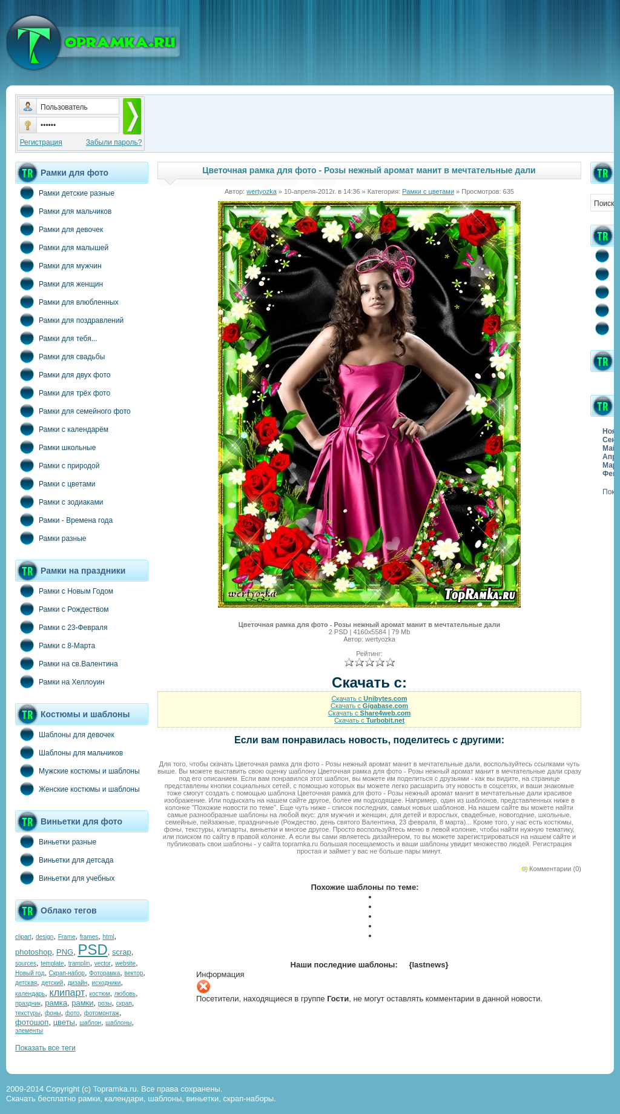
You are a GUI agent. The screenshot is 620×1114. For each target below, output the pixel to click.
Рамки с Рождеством (62, 609)
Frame (67, 936)
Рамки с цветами (55, 483)
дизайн (78, 983)
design (44, 936)
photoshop (33, 952)
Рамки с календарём (61, 429)
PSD (92, 949)
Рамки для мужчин (58, 265)
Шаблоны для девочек (64, 734)
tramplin (79, 963)
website (125, 963)
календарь (30, 993)
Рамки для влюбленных (67, 302)
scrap (121, 952)
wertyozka (261, 191)
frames (89, 936)
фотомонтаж (101, 1013)
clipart (23, 936)
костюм (100, 993)
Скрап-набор (67, 973)
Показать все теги (45, 1048)
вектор (134, 973)
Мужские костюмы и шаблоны (77, 770)
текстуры (28, 1013)
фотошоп (31, 1022)
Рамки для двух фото (62, 374)
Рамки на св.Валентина (66, 663)
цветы (64, 1022)
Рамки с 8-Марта (55, 645)
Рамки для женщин (59, 283)
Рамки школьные (55, 447)
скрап (124, 1003)
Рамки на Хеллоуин (60, 681)
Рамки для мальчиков (63, 211)
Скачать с (369, 698)
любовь (125, 993)
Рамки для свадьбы (60, 356)
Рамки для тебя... (56, 338)
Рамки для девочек (59, 229)
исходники (106, 983)
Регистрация (41, 142)
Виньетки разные (55, 841)
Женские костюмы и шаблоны (77, 789)
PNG (64, 952)
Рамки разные (50, 538)
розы (105, 1003)
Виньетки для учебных (64, 878)
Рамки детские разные (64, 193)
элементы (29, 1030)
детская (26, 983)
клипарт (67, 992)
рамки (82, 1002)
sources (25, 963)
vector (102, 963)
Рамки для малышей (61, 247)
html (108, 936)
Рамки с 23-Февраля (61, 627)
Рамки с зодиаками (59, 501)
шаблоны (118, 1023)
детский (52, 983)
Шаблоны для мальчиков (69, 752)
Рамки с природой (57, 465)
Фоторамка (104, 973)
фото (72, 1013)
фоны (53, 1013)
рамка (56, 1002)
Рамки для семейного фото (73, 411)
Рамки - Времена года (64, 520)
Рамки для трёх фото (62, 392)
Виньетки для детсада (64, 859)
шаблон (90, 1023)
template (52, 963)
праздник (28, 1003)
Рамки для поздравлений (69, 320)
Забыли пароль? (114, 142)
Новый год (29, 973)
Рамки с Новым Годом (64, 591)
